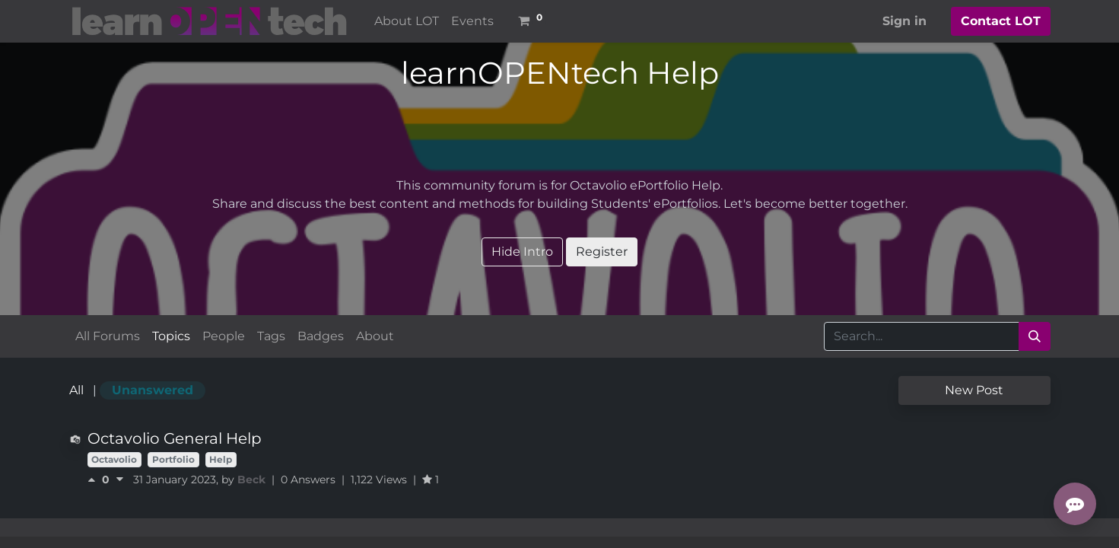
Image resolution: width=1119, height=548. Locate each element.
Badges (320, 336)
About (375, 336)
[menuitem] (406, 21)
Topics (171, 336)
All (76, 390)
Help (220, 459)
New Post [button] (974, 390)
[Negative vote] (120, 479)
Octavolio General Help (174, 438)
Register (602, 251)
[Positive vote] (94, 479)
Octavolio (114, 459)
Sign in (904, 21)
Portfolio (173, 459)
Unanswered (152, 390)
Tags (271, 336)
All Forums (107, 336)
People (223, 336)
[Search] (1035, 336)
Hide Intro (522, 251)
